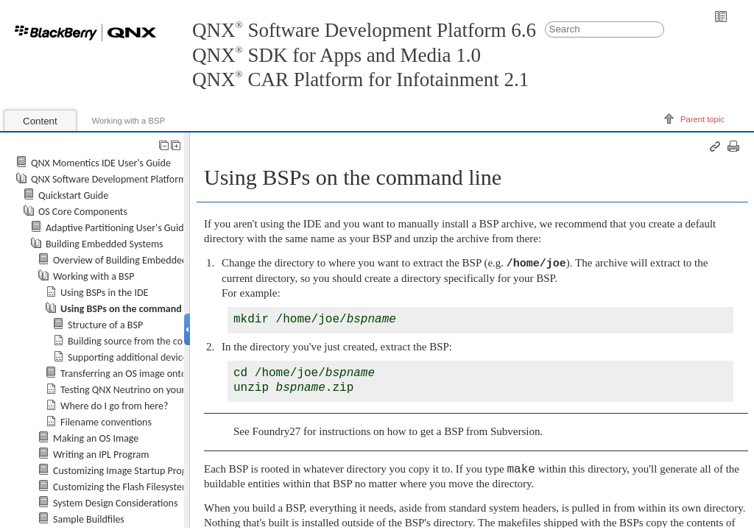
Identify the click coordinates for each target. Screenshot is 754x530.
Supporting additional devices (129, 357)
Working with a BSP (128, 120)
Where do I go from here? (114, 406)
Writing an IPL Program (101, 454)
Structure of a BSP (105, 325)
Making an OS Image (95, 438)
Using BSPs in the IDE (104, 292)
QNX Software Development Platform (108, 179)
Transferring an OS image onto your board (147, 373)
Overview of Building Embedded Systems (138, 260)
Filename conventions (106, 422)
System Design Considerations (115, 503)
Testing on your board (136, 390)
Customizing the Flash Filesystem (121, 487)
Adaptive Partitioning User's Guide (117, 228)
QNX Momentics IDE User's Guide (101, 163)
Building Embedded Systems (104, 244)
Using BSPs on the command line (130, 309)
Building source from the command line (150, 341)
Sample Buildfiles (88, 519)
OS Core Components (82, 211)
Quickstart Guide (73, 195)
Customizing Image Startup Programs (130, 470)
